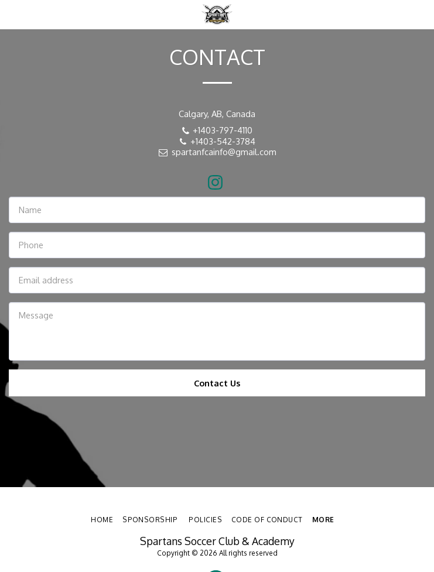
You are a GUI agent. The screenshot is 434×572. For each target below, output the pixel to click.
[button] (13, 14)
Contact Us (217, 383)
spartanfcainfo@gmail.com (217, 151)
